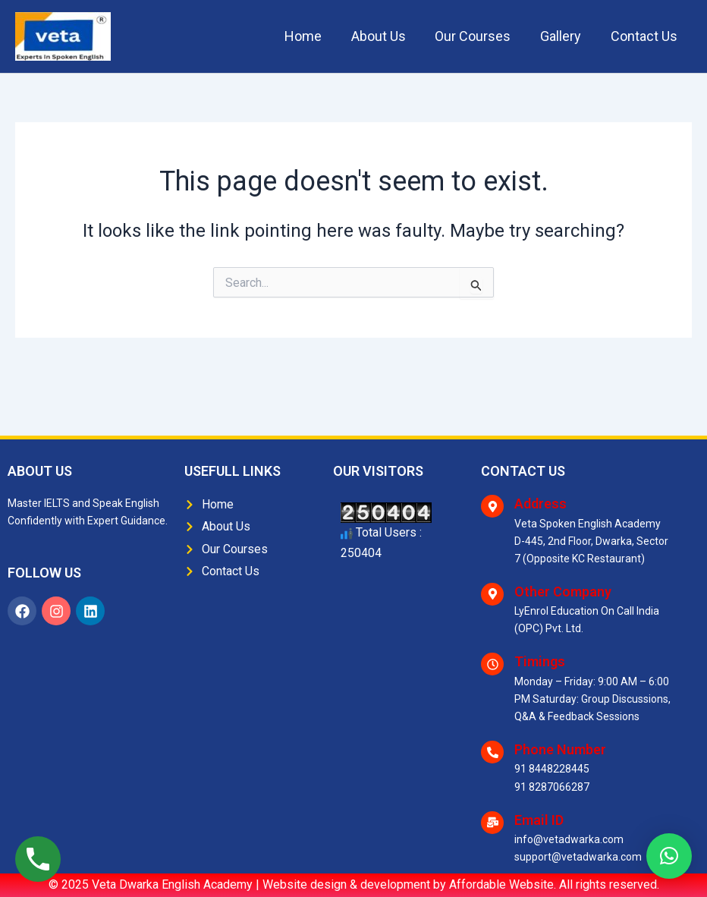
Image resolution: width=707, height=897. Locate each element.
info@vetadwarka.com (569, 839)
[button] (669, 856)
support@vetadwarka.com (578, 857)
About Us (385, 36)
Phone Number (560, 749)
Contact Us (644, 36)
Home (312, 36)
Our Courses (478, 36)
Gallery (563, 36)
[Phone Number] (492, 752)
